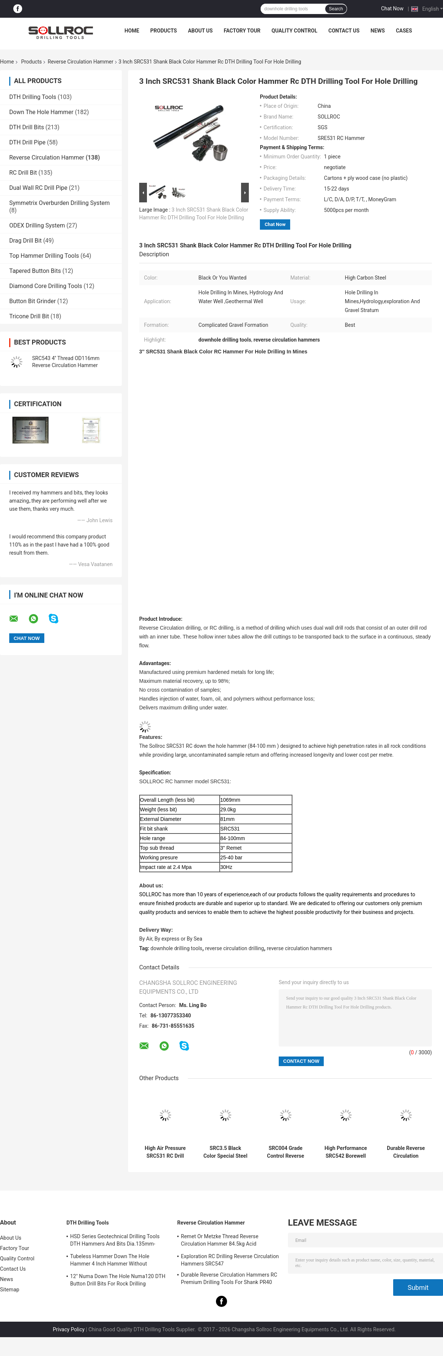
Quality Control (294, 31)
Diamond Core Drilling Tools (45, 286)
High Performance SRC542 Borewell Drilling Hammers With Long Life (345, 1152)
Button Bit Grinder (32, 301)
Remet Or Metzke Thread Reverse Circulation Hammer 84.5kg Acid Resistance (219, 1241)
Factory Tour (242, 31)
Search (336, 8)
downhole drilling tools (177, 948)
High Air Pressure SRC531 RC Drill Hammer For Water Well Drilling (165, 1152)
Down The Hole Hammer (41, 112)
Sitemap (9, 1289)
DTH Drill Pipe (27, 142)
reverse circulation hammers (299, 948)
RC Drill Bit (23, 172)
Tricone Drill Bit (29, 316)
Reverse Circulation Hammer (80, 62)
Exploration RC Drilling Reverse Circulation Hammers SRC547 (230, 1260)
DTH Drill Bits (26, 127)
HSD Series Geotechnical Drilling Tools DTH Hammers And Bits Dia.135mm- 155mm (114, 1241)
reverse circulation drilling (234, 948)
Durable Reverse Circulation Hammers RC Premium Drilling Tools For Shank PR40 (229, 1278)
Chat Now (392, 8)
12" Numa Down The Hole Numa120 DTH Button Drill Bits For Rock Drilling (117, 1280)
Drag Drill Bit (25, 240)
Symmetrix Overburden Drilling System (59, 202)
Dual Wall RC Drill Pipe (38, 187)
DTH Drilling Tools (32, 96)
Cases (404, 31)
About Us (200, 31)
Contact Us (343, 31)
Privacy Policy (69, 1329)
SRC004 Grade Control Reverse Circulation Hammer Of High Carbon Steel (285, 1152)
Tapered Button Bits (35, 270)
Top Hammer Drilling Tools (44, 255)
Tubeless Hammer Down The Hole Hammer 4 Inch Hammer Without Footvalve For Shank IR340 (110, 1261)
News (378, 31)
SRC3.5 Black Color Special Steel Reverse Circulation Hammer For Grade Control (225, 1152)
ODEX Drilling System (37, 225)
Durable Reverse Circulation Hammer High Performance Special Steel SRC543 (406, 1152)
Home (131, 31)
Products (163, 31)
